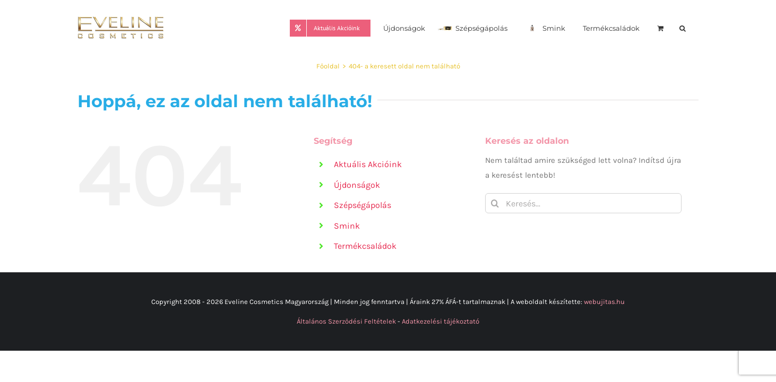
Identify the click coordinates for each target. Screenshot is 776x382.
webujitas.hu (604, 302)
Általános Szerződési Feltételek (346, 321)
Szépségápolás (362, 205)
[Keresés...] (583, 203)
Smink (347, 226)
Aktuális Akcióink (368, 164)
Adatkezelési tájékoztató (440, 321)
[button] (695, 27)
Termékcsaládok (365, 246)
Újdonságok (357, 185)
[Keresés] (495, 203)
